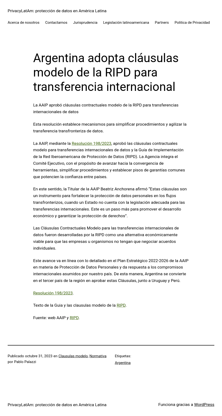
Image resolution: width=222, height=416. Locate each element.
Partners (162, 22)
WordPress (204, 404)
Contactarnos (56, 22)
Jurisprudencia (85, 22)
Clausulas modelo (73, 356)
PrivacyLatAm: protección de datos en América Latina (57, 10)
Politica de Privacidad (192, 22)
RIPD (121, 305)
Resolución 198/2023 (91, 143)
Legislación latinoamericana (126, 22)
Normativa (97, 356)
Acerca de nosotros (24, 22)
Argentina (123, 363)
